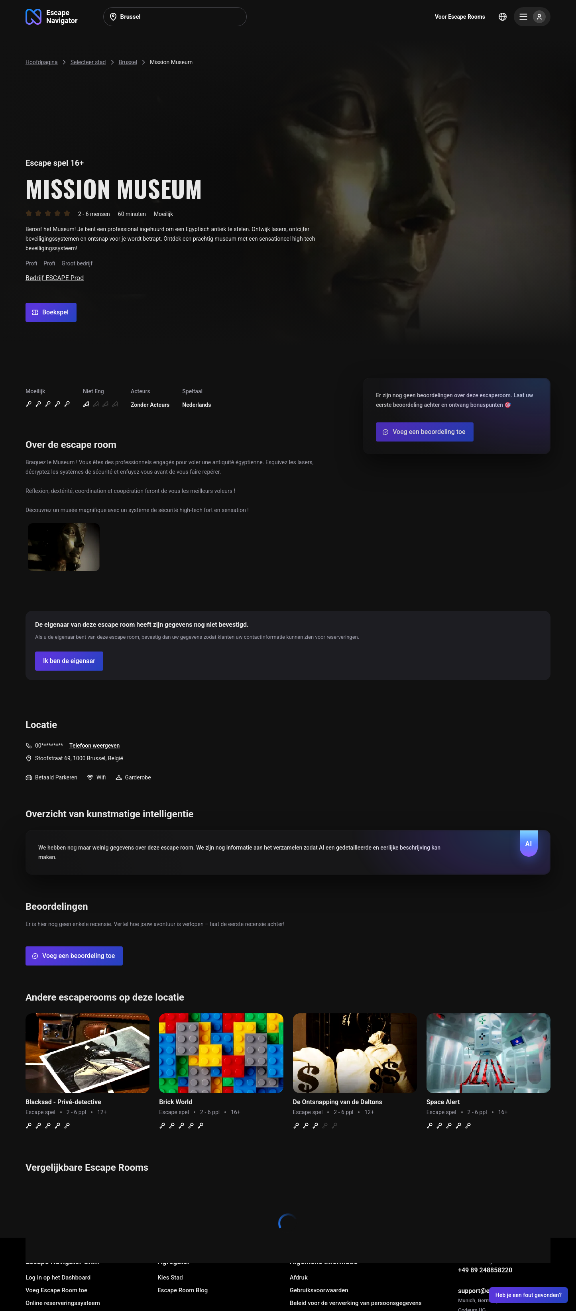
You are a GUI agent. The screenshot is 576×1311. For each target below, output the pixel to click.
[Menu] (532, 16)
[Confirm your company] (69, 661)
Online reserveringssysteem (63, 1303)
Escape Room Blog (182, 1290)
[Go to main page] (52, 17)
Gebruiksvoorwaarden (319, 1290)
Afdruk (299, 1277)
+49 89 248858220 (485, 1270)
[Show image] (64, 548)
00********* (49, 745)
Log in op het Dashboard (58, 1277)
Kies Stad (170, 1277)
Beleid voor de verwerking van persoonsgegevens (356, 1303)
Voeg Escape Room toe (56, 1290)
